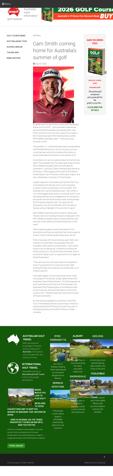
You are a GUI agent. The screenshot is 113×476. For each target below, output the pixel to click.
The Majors (13, 52)
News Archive (13, 58)
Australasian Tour (17, 41)
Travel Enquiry (16, 446)
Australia (27, 352)
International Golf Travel (33, 374)
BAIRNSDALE (78, 376)
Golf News (37, 35)
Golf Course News (16, 36)
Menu (6, 3)
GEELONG (97, 336)
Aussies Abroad (15, 47)
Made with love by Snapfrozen (95, 463)
